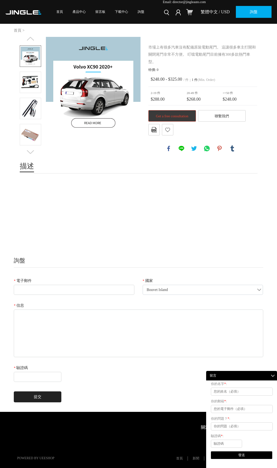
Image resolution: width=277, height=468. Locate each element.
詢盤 (141, 12)
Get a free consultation (172, 116)
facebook (168, 148)
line (181, 148)
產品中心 (79, 12)
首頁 (59, 12)
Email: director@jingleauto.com (184, 2)
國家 (148, 281)
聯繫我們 (222, 116)
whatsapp (206, 148)
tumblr (232, 148)
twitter (194, 148)
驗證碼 (21, 368)
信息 (19, 305)
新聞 (196, 458)
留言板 (100, 12)
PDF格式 (154, 129)
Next (30, 152)
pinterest (219, 148)
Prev (30, 39)
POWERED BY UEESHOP (35, 458)
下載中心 (121, 12)
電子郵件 (23, 281)
